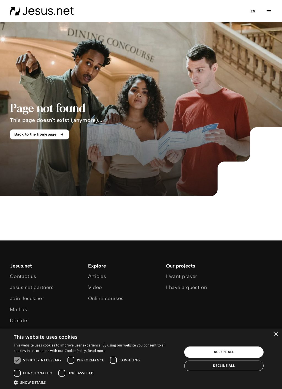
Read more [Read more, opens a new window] (96, 350)
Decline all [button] (224, 365)
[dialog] (141, 359)
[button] (95, 382)
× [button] (276, 334)
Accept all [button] (224, 352)
